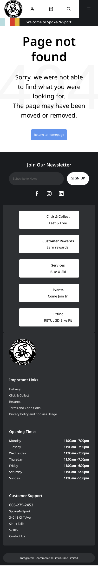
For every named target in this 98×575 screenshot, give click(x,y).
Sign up (78, 178)
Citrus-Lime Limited (65, 558)
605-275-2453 (21, 505)
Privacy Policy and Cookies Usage (33, 414)
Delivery (15, 389)
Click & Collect (19, 395)
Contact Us (17, 536)
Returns (14, 401)
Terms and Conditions (24, 408)
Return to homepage (49, 134)
